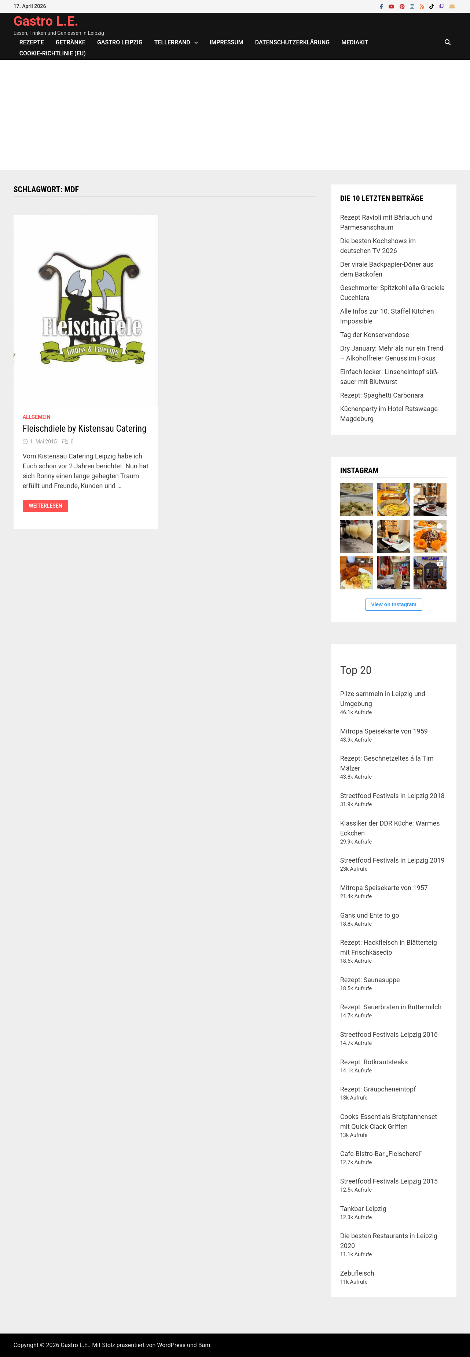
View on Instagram (393, 604)
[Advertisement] (235, 114)
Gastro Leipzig (120, 42)
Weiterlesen (45, 506)
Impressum (226, 42)
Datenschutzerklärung (292, 42)
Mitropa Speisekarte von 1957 (384, 888)
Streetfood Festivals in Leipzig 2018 (392, 796)
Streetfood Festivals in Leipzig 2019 (392, 860)
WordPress (171, 1345)
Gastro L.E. (46, 21)
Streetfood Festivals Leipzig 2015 (389, 1181)
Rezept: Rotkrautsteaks (374, 1062)
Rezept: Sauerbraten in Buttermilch (391, 1007)
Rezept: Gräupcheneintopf (378, 1089)
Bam (204, 1345)
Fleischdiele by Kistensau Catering (85, 428)
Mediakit (354, 42)
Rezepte (31, 42)
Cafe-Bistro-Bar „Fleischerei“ (381, 1153)
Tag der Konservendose (374, 335)
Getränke (70, 42)
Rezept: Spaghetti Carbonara (382, 395)
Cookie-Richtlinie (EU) (52, 53)
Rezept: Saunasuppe (370, 980)
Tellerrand (172, 42)
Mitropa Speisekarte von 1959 (384, 731)
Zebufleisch (357, 1273)
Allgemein (37, 417)
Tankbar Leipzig (363, 1208)
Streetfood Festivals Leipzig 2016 (389, 1034)
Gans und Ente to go (369, 915)
